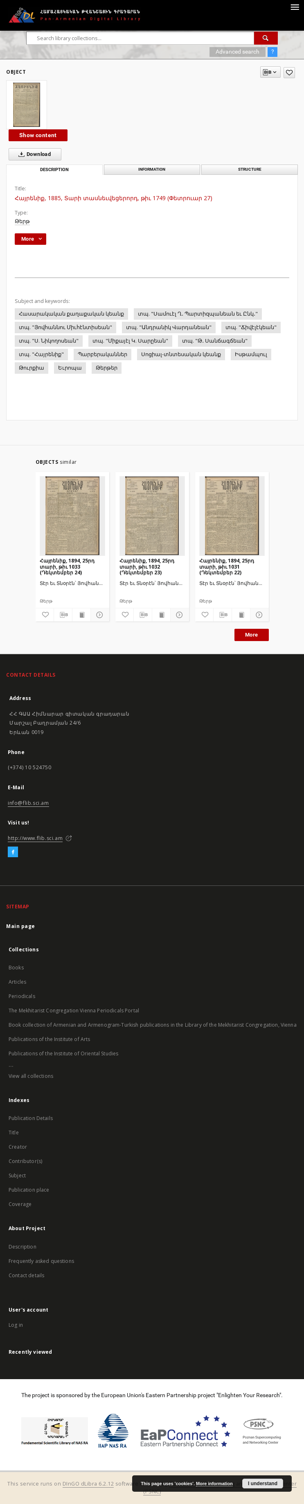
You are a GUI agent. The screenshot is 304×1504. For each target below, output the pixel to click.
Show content (38, 135)
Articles (17, 981)
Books (16, 967)
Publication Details (31, 1118)
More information (214, 1483)
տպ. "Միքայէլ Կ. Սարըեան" (130, 340)
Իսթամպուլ (251, 354)
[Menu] (294, 6)
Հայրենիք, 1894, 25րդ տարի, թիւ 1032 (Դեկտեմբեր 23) (146, 566)
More (251, 635)
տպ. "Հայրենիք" (41, 354)
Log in (16, 1324)
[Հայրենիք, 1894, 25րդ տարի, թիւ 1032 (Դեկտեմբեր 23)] (152, 515)
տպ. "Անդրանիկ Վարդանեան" (169, 327)
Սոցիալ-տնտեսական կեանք (181, 354)
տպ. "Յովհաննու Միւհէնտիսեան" (65, 327)
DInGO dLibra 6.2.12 (88, 1483)
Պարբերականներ (102, 354)
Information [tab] (151, 169)
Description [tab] (54, 169)
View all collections (31, 1076)
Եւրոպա (70, 367)
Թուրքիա (31, 367)
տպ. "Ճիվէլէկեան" (251, 327)
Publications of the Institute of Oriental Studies (63, 1053)
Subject (17, 1175)
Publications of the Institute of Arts (49, 1039)
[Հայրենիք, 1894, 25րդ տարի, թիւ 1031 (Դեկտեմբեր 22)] (232, 515)
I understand (262, 1483)
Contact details (26, 1275)
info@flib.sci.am (28, 802)
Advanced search (237, 51)
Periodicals (22, 996)
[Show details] (99, 615)
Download (33, 154)
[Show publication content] (81, 615)
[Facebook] (13, 852)
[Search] (266, 38)
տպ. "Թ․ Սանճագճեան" (215, 340)
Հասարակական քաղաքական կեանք (71, 313)
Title (14, 1132)
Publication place (29, 1189)
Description (22, 1246)
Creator (18, 1146)
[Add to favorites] (289, 72)
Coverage (20, 1204)
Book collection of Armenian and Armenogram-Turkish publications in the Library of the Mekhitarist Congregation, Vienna (153, 1024)
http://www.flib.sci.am (35, 838)
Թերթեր (106, 367)
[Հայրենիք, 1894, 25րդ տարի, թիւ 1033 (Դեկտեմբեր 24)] (72, 515)
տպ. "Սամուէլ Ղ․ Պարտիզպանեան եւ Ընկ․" (198, 313)
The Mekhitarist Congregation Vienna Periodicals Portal (74, 1010)
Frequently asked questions (41, 1261)
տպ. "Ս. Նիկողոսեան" (49, 340)
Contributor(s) (25, 1161)
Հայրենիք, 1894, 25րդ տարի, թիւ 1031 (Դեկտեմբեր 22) (226, 566)
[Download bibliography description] (63, 615)
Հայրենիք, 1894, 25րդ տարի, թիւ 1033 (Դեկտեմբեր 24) (67, 566)
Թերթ (22, 221)
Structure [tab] (249, 169)
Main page (20, 926)
